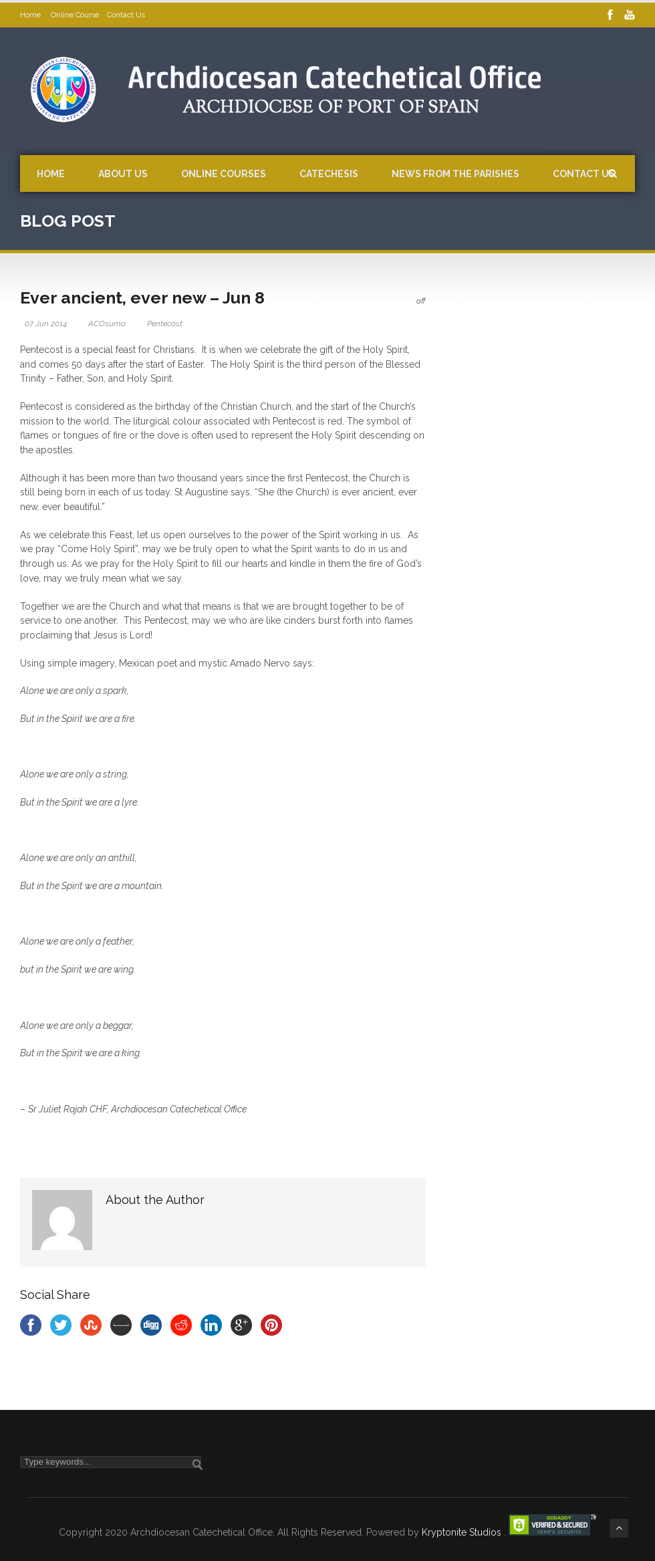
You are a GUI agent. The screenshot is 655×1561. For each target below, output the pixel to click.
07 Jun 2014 (46, 323)
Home (31, 15)
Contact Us (126, 15)
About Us (123, 173)
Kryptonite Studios (463, 1532)
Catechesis (328, 173)
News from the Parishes (455, 173)
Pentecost (164, 323)
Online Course (75, 15)
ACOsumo (107, 323)
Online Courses (223, 173)
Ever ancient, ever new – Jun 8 (142, 297)
